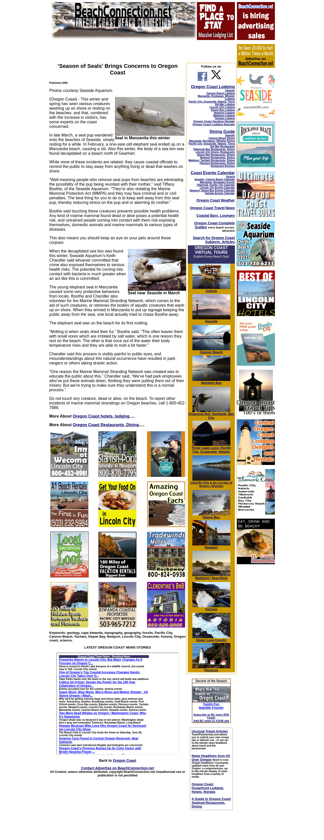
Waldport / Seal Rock (211, 576)
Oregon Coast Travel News (212, 208)
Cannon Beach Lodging (220, 93)
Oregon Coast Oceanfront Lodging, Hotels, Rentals (208, 788)
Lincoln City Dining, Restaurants (215, 152)
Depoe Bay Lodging (223, 110)
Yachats (211, 607)
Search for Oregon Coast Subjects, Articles (214, 240)
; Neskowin (215, 484)
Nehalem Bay (211, 381)
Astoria (230, 176)
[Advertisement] (255, 644)
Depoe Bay (211, 515)
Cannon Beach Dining (222, 138)
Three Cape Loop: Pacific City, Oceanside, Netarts (211, 448)
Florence (211, 668)
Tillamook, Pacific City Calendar (215, 185)
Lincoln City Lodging (222, 107)
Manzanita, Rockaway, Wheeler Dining (212, 141)
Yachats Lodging (225, 118)
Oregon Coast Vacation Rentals (214, 121)
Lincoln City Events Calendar (217, 187)
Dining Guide (222, 131)
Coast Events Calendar (213, 173)
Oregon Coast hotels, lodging (101, 416)
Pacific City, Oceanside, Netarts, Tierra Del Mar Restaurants (212, 145)
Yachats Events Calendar (220, 193)
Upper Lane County (211, 638)
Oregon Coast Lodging (213, 87)
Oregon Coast (124, 760)
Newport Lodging (224, 112)
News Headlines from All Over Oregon (211, 757)
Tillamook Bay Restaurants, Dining (214, 149)
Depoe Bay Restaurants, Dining (216, 154)
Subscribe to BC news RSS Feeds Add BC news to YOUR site (211, 717)
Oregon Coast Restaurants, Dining (106, 425)
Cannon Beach (211, 352)
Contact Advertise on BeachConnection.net (117, 768)
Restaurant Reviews (223, 166)
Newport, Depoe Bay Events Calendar (212, 190)
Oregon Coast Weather (215, 200)
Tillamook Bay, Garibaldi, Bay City (211, 414)
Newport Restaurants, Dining (217, 157)
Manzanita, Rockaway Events (217, 182)
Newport (211, 545)
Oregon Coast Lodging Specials (214, 124)
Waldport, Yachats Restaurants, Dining (211, 160)
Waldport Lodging (224, 115)
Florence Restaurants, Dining (217, 163)
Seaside (230, 90)
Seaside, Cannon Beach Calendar (215, 179)
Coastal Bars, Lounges (215, 215)
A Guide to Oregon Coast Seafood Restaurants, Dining (211, 802)
